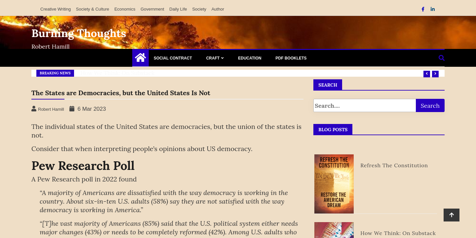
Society (199, 9)
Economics (125, 9)
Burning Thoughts (78, 33)
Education (249, 58)
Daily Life (178, 9)
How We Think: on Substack (118, 73)
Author (218, 9)
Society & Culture (92, 9)
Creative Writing (55, 9)
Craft (213, 58)
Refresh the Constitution (394, 165)
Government (152, 9)
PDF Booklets (291, 58)
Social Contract (173, 58)
